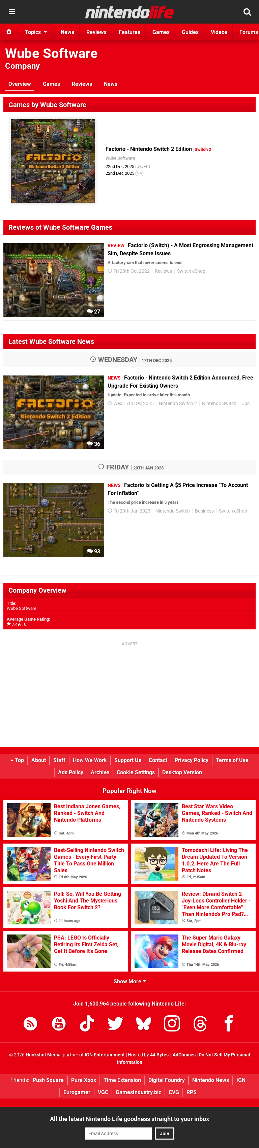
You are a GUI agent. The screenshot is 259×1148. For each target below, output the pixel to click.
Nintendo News (210, 1080)
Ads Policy (70, 772)
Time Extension (122, 1080)
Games (51, 84)
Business (204, 511)
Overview (19, 84)
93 (93, 551)
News (110, 84)
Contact (158, 760)
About (38, 760)
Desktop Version (182, 772)
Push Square (48, 1080)
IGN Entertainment (105, 1055)
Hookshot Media (43, 1055)
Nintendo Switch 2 (178, 403)
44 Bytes (159, 1055)
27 (93, 311)
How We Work (90, 760)
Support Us (127, 760)
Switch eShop (191, 271)
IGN (241, 1080)
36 (93, 444)
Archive (100, 772)
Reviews (82, 84)
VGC (103, 1092)
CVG (174, 1092)
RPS (191, 1092)
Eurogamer (76, 1092)
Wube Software (51, 53)
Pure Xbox (83, 1080)
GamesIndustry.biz (138, 1092)
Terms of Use (232, 760)
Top (17, 760)
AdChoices (184, 1055)
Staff (59, 760)
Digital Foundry (166, 1080)
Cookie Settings (136, 772)
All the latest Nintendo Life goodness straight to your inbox (129, 1118)
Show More (130, 981)
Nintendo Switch (219, 403)
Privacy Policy (191, 760)
